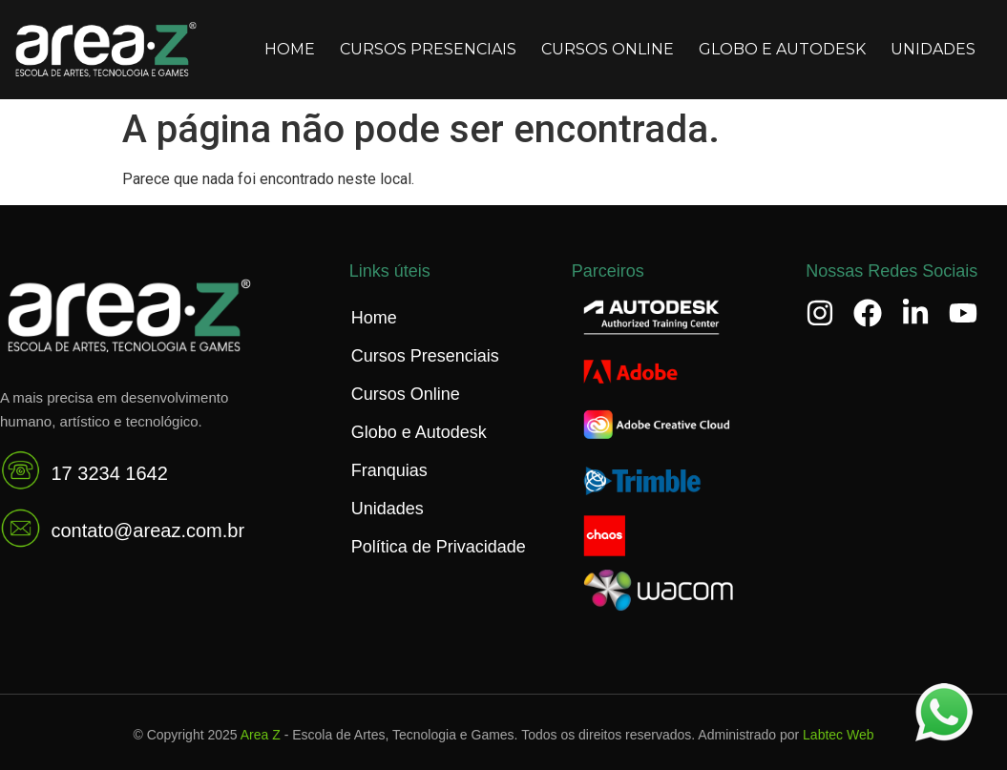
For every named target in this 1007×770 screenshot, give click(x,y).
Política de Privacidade (438, 546)
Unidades (933, 49)
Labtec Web (838, 734)
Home (289, 49)
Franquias (389, 470)
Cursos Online (607, 49)
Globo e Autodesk (782, 49)
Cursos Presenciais (428, 49)
